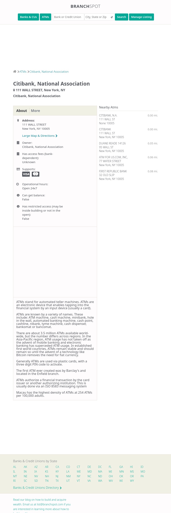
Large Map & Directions (40, 136)
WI (121, 481)
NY (78, 476)
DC (100, 467)
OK (121, 476)
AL (14, 467)
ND (100, 476)
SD (36, 481)
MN (121, 471)
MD (89, 471)
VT (78, 481)
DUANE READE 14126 (112, 143)
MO (143, 471)
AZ (36, 467)
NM (68, 476)
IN (25, 471)
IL (14, 471)
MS (132, 471)
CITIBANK (105, 129)
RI (14, 481)
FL (110, 467)
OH (111, 476)
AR (46, 467)
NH (47, 476)
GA (121, 467)
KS (46, 471)
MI (110, 471)
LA (67, 471)
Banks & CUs (28, 17)
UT (68, 481)
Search (121, 17)
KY (57, 471)
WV (111, 481)
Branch (86, 6)
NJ (57, 476)
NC (89, 476)
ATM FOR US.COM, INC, (113, 157)
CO (68, 467)
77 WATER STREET (110, 161)
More (35, 110)
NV (36, 476)
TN (47, 481)
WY (132, 481)
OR (132, 476)
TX (57, 481)
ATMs (45, 17)
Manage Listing (141, 17)
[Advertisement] (85, 45)
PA (142, 476)
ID (142, 467)
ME (79, 471)
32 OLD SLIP (107, 175)
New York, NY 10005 (111, 137)
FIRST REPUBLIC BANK (113, 171)
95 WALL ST (106, 147)
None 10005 (106, 123)
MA (100, 471)
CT (78, 467)
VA (89, 481)
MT (15, 476)
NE (25, 476)
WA (100, 481)
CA (57, 467)
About (21, 110)
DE (89, 467)
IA (35, 471)
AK (25, 467)
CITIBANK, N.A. (108, 115)
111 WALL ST (107, 119)
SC (25, 481)
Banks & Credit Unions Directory (37, 487)
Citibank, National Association (49, 71)
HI (131, 467)
